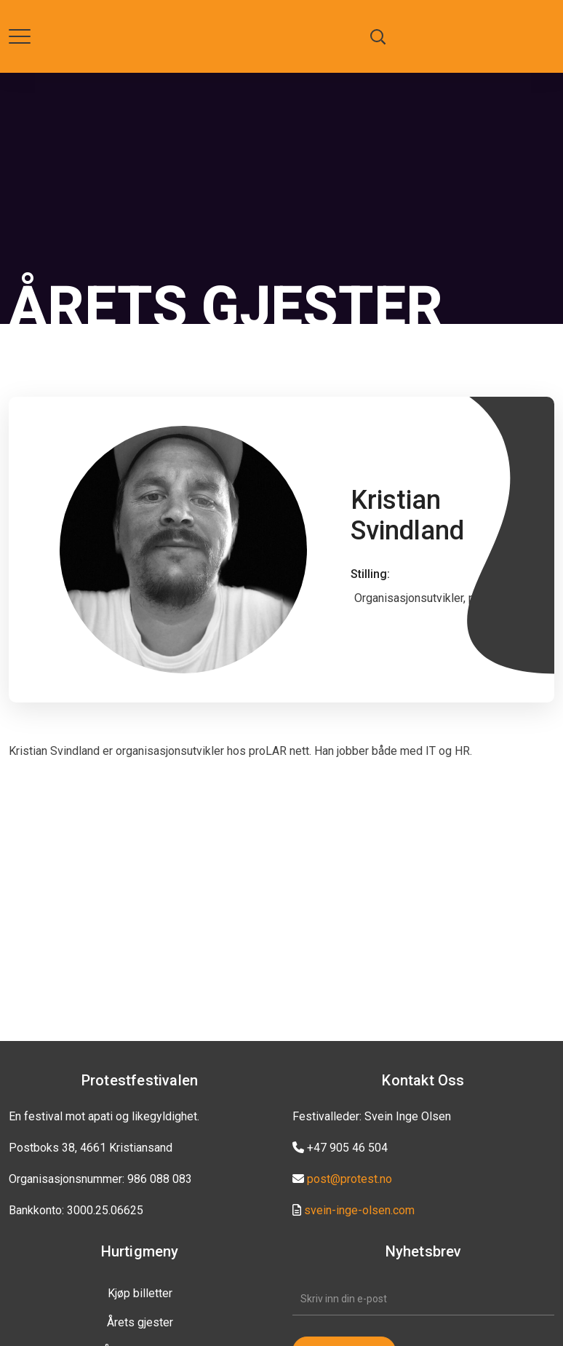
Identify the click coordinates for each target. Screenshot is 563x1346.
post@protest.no (349, 1179)
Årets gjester (140, 1322)
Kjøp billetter (140, 1293)
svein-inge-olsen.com (359, 1210)
